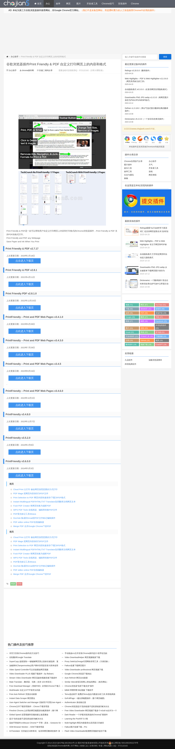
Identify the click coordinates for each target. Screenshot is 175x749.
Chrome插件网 (16, 4)
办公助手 (14, 57)
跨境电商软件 (130, 364)
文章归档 (93, 746)
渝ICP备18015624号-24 (67, 743)
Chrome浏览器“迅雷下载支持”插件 (79, 686)
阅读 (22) (144, 332)
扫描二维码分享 (45, 70)
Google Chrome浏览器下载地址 (78, 674)
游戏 (151, 171)
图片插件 (128, 165)
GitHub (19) (145, 340)
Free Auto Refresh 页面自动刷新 (23, 694)
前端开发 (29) (161, 313)
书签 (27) (159, 317)
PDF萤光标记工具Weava (24, 514)
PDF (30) (144, 313)
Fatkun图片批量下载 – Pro (76, 727)
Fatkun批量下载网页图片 (75, 665)
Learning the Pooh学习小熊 (76, 719)
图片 (78, 3)
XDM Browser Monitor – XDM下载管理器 (26, 727)
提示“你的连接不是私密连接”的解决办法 (26, 719)
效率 (58, 3)
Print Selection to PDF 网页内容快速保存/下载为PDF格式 (39, 497)
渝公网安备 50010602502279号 (123, 743)
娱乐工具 (128, 168)
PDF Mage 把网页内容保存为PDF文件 (30, 493)
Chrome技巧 (108, 3)
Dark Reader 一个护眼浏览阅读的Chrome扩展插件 (86, 715)
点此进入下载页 (24, 284)
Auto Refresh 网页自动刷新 (76, 678)
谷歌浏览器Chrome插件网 (58, 746)
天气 (151, 165)
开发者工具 (92, 3)
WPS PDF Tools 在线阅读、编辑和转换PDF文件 (35, 510)
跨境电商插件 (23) (161, 326)
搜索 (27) (129, 321)
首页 (38, 3)
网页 (68, 3)
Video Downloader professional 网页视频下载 (84, 670)
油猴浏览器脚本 (155, 360)
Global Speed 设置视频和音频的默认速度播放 (28, 715)
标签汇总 (84, 746)
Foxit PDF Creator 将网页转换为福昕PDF (32, 506)
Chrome (135, 3)
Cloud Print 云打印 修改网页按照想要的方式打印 (35, 489)
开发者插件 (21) (132, 336)
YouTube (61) (161, 305)
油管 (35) (129, 313)
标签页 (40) (160, 309)
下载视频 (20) (161, 336)
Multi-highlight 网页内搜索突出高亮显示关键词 (84, 723)
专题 (100, 746)
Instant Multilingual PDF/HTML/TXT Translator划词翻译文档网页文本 (44, 501)
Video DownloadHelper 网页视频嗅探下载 (82, 657)
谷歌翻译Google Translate (20, 657)
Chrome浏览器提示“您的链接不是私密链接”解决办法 (87, 706)
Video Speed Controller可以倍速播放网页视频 (28, 670)
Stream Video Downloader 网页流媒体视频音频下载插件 (33, 678)
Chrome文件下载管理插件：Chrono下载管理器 (29, 706)
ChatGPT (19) (161, 344)
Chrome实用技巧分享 (133, 161)
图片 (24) (129, 328)
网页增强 (152, 175)
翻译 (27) (144, 317)
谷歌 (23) (144, 328)
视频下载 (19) (146, 344)
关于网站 (75, 746)
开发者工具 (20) (147, 336)
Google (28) (130, 317)
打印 (19, 584)
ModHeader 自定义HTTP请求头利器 (24, 690)
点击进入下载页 (24, 260)
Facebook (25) (161, 321)
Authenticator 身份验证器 (75, 702)
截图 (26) (144, 321)
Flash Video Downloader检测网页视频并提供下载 (86, 731)
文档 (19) (129, 340)
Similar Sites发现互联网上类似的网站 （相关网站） (86, 682)
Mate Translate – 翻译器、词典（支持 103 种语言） (31, 682)
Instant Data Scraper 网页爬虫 (22, 698)
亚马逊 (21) (160, 332)
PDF (13, 584)
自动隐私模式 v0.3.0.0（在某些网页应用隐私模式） (147, 91)
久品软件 (128, 360)
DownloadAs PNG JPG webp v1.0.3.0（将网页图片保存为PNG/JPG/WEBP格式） (147, 100)
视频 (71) (129, 305)
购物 (126, 178)
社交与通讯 (129, 175)
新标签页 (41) (146, 309)
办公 (48, 3)
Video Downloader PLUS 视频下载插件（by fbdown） (32, 674)
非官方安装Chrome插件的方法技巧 (24, 653)
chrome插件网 (28, 70)
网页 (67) (144, 305)
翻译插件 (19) (131, 344)
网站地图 (108, 746)
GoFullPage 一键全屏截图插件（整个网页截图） (85, 698)
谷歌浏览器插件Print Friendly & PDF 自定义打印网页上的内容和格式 (56, 64)
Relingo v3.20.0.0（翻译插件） (147, 72)
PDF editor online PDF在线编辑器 (28, 522)
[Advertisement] (87, 33)
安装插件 (122, 3)
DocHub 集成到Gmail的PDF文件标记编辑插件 (34, 518)
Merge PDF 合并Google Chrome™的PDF (32, 526)
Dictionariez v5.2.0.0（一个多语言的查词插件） (147, 120)
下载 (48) (129, 309)
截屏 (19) (159, 340)
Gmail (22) (130, 332)
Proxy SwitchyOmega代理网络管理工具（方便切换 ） (87, 661)
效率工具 (128, 171)
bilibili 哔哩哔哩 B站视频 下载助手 (79, 690)
